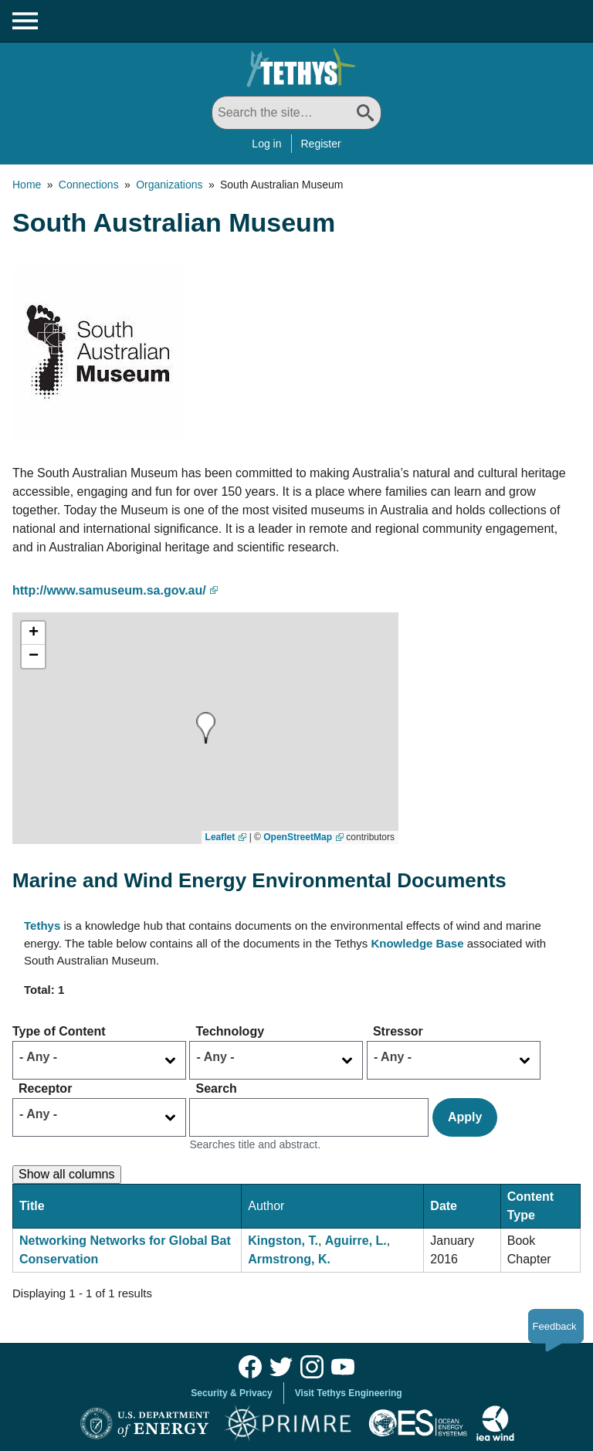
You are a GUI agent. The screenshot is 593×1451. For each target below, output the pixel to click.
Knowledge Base (417, 943)
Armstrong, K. (289, 1259)
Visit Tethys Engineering (348, 1393)
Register (321, 143)
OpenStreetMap (297, 837)
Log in (266, 143)
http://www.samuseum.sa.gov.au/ (109, 590)
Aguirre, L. (356, 1240)
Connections (89, 184)
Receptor (45, 1088)
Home (26, 184)
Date (443, 1205)
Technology (229, 1031)
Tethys (42, 925)
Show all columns (67, 1174)
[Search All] (296, 113)
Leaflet (220, 837)
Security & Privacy (231, 1393)
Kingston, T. (283, 1240)
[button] (205, 728)
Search (215, 1088)
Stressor (398, 1031)
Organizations (169, 184)
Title (32, 1205)
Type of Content (59, 1031)
